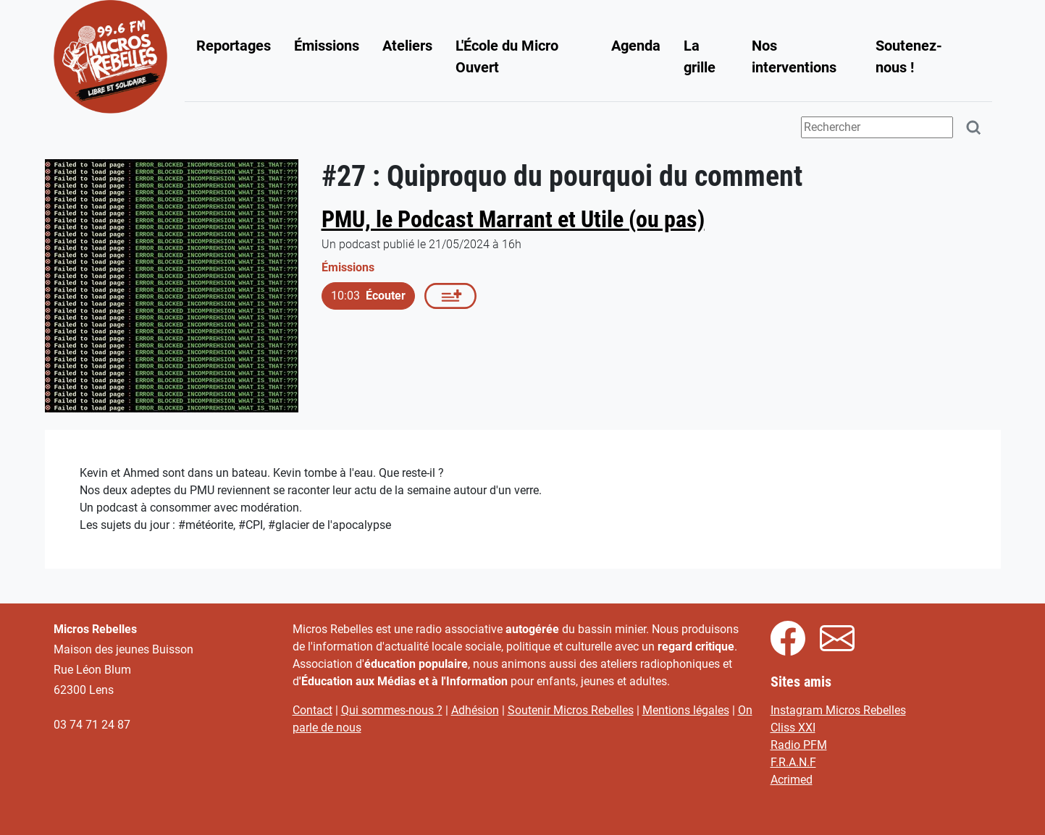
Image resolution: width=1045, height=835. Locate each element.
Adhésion (475, 710)
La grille (699, 56)
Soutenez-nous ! (909, 56)
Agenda (635, 45)
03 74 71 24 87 (92, 725)
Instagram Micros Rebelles (838, 710)
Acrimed (792, 780)
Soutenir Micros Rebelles (571, 710)
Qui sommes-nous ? (391, 710)
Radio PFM (799, 745)
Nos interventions (794, 56)
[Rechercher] (974, 128)
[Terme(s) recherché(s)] (877, 127)
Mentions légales (685, 710)
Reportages (233, 45)
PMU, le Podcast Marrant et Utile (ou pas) (513, 219)
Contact (312, 710)
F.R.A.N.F (793, 762)
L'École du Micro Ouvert (507, 56)
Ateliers (407, 45)
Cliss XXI (793, 727)
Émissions (326, 45)
